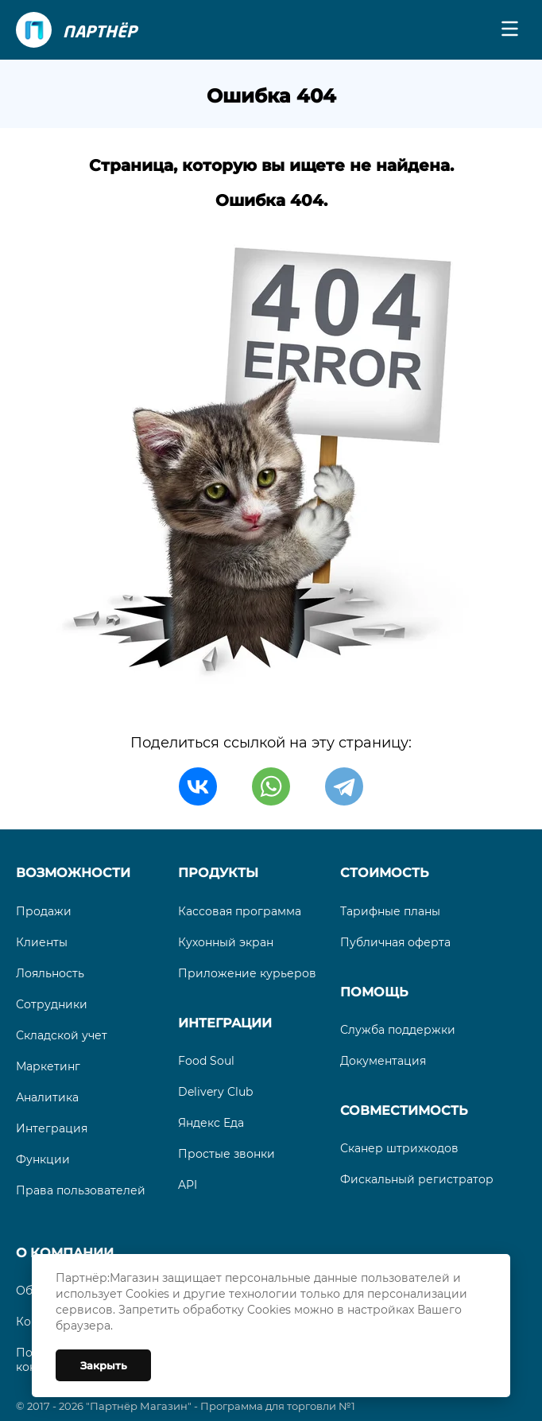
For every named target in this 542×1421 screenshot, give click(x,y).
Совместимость (403, 1110)
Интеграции (225, 1023)
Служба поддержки (397, 1030)
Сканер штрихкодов (399, 1148)
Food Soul (206, 1061)
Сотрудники (51, 1004)
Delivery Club (215, 1092)
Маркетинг (48, 1066)
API (187, 1185)
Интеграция (51, 1128)
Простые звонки (226, 1154)
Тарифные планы (390, 911)
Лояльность (50, 973)
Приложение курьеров (247, 973)
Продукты (218, 872)
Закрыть (103, 1365)
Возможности (73, 872)
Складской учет (61, 1035)
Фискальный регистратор (417, 1179)
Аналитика (47, 1097)
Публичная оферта (395, 942)
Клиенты (42, 942)
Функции (43, 1159)
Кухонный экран (225, 942)
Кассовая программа (239, 911)
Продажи (44, 911)
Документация (383, 1061)
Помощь (374, 992)
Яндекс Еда (211, 1123)
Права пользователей (80, 1190)
